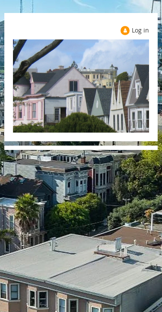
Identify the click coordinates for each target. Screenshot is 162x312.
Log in (140, 30)
